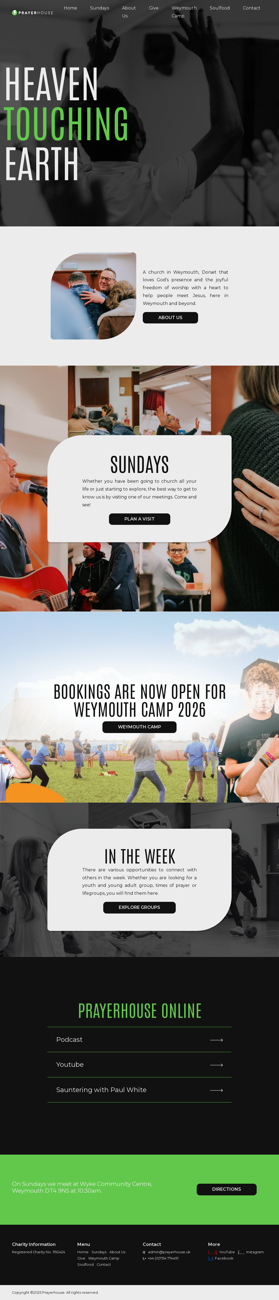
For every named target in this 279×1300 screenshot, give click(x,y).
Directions (226, 1189)
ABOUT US (170, 317)
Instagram (251, 1252)
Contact (251, 8)
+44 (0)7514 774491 (160, 1258)
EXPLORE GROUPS (139, 907)
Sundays (99, 8)
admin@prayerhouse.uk (166, 1252)
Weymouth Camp (184, 11)
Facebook (220, 1258)
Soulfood (220, 8)
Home (70, 8)
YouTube (221, 1252)
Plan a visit (140, 519)
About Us (129, 11)
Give (154, 8)
